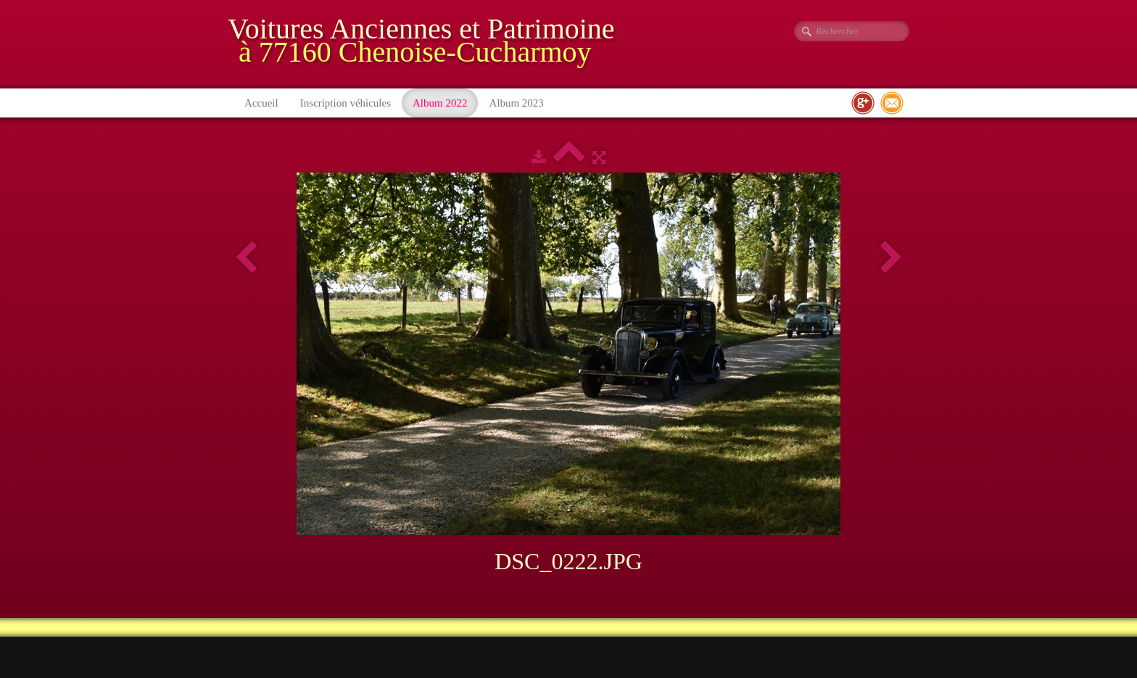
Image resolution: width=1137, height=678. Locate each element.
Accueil (261, 103)
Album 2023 (516, 103)
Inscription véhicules (345, 103)
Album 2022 (440, 103)
